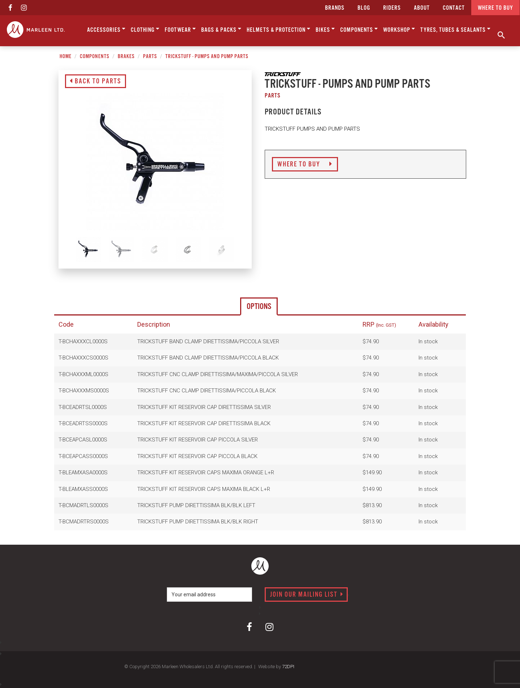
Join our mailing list (306, 595)
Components (359, 29)
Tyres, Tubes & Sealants (455, 29)
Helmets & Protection (279, 29)
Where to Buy (305, 164)
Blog (364, 8)
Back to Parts (95, 81)
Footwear (180, 29)
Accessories (106, 29)
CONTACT (454, 8)
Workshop (399, 29)
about (422, 8)
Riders (392, 8)
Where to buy (495, 8)
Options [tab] (259, 306)
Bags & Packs (221, 29)
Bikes (325, 29)
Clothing (145, 29)
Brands (334, 8)
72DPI (288, 666)
